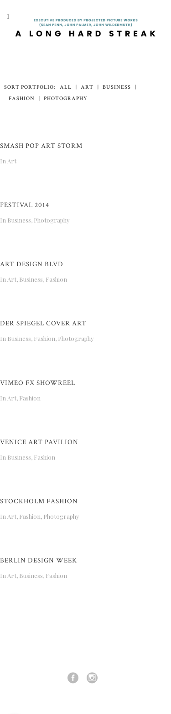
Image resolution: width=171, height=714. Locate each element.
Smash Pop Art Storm (41, 146)
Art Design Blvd (31, 264)
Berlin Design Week (38, 560)
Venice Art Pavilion (39, 442)
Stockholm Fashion (39, 501)
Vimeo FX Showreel (37, 383)
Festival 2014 (24, 205)
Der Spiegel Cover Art (43, 323)
